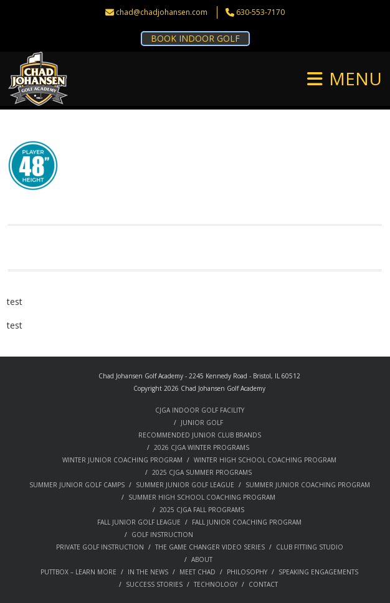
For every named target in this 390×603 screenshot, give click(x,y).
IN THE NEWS (148, 572)
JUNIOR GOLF (202, 422)
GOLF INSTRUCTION (162, 534)
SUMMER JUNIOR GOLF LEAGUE (185, 484)
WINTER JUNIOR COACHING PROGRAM (122, 460)
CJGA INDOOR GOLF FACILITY (199, 410)
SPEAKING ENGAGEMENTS (318, 572)
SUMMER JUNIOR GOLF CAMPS (77, 484)
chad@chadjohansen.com (161, 12)
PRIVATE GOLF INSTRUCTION (100, 547)
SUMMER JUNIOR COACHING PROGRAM (307, 484)
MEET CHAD (197, 572)
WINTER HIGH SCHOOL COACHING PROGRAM (265, 460)
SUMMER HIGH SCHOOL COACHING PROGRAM (201, 497)
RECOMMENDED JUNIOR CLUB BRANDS (199, 435)
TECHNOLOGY (215, 584)
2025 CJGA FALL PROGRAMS (201, 509)
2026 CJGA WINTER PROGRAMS (201, 447)
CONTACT (263, 584)
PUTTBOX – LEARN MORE (78, 572)
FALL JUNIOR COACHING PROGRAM (247, 522)
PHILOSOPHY (247, 572)
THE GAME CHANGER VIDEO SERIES (210, 547)
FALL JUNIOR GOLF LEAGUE (139, 522)
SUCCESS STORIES (154, 584)
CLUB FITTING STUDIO (309, 547)
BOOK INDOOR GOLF (195, 38)
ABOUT (201, 559)
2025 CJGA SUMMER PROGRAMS (202, 472)
